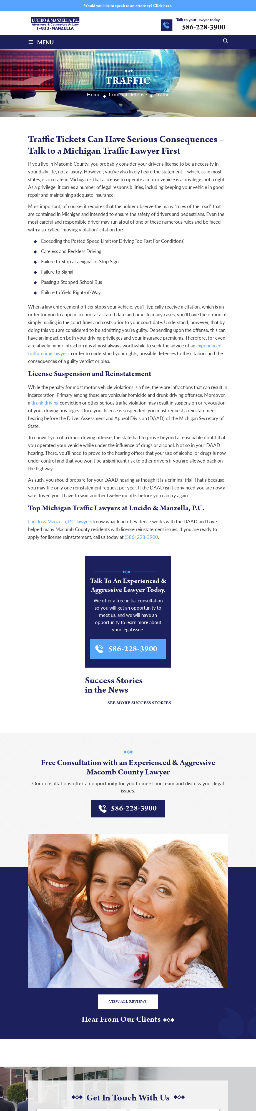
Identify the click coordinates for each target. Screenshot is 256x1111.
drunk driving (44, 403)
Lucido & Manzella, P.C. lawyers (60, 521)
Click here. (162, 6)
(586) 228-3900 (141, 537)
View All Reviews (128, 1001)
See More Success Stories (139, 703)
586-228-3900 (203, 27)
